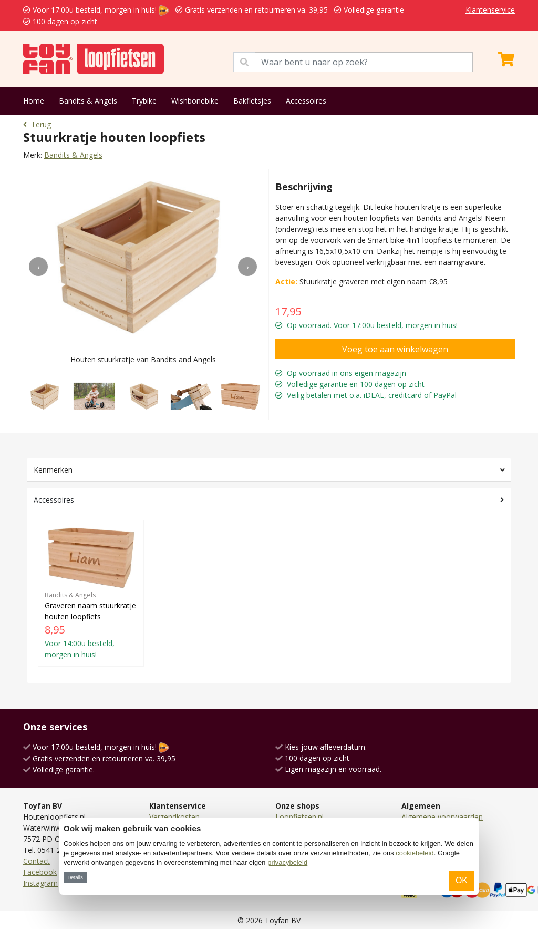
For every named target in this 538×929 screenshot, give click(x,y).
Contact (36, 861)
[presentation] (38, 266)
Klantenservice (490, 10)
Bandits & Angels (88, 101)
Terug (37, 124)
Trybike (144, 101)
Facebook (40, 872)
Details (74, 877)
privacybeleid (287, 862)
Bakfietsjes (252, 101)
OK (462, 880)
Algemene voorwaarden (442, 817)
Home (33, 101)
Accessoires (306, 101)
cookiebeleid (414, 853)
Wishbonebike (195, 101)
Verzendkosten (174, 817)
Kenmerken (53, 470)
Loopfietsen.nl (299, 817)
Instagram (40, 883)
